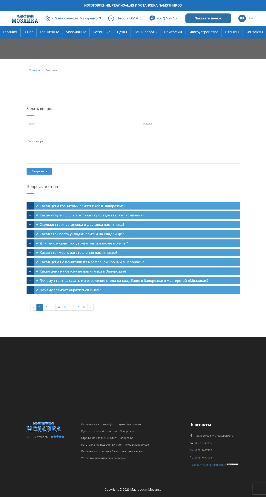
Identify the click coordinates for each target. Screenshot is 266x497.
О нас (28, 32)
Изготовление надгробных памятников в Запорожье (115, 444)
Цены (120, 32)
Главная (11, 32)
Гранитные (48, 32)
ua (251, 18)
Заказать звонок (208, 18)
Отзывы (231, 32)
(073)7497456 (201, 457)
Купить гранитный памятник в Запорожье (108, 431)
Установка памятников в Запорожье (104, 458)
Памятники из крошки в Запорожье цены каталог (112, 451)
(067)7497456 (167, 18)
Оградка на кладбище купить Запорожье (107, 438)
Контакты (253, 32)
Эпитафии (171, 32)
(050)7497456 (201, 450)
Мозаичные (75, 32)
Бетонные (101, 32)
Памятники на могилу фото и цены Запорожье (111, 424)
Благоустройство (202, 32)
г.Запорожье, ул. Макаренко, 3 (214, 435)
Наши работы (143, 32)
